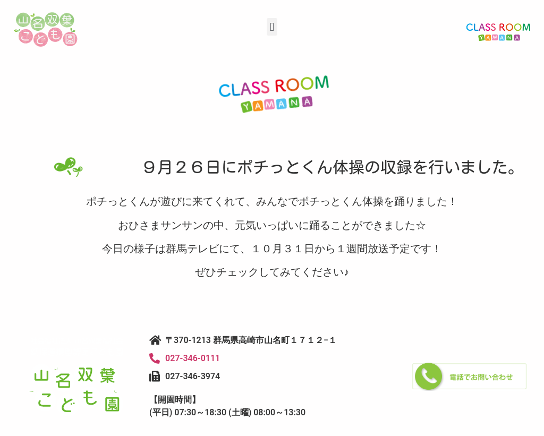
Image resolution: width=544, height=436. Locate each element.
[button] (272, 27)
